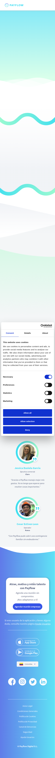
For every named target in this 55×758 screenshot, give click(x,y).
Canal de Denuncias (27, 726)
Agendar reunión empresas (27, 606)
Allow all (27, 413)
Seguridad (27, 732)
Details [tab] (27, 333)
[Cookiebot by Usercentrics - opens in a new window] (40, 326)
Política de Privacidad (27, 721)
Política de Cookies (27, 716)
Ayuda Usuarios (43, 623)
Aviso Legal (27, 706)
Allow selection (27, 421)
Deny (27, 430)
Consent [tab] (10, 333)
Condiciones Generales (27, 711)
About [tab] (45, 333)
